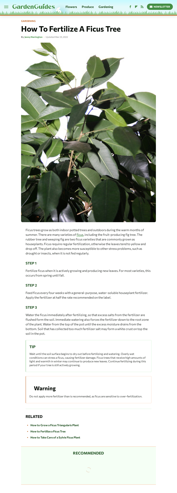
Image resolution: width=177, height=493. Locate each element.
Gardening (106, 7)
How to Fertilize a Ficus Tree (48, 431)
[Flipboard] (136, 7)
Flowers (71, 7)
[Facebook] (130, 7)
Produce (88, 7)
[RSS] (142, 7)
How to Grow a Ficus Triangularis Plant (54, 425)
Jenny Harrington (34, 37)
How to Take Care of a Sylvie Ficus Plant (55, 437)
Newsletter (160, 6)
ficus (80, 234)
